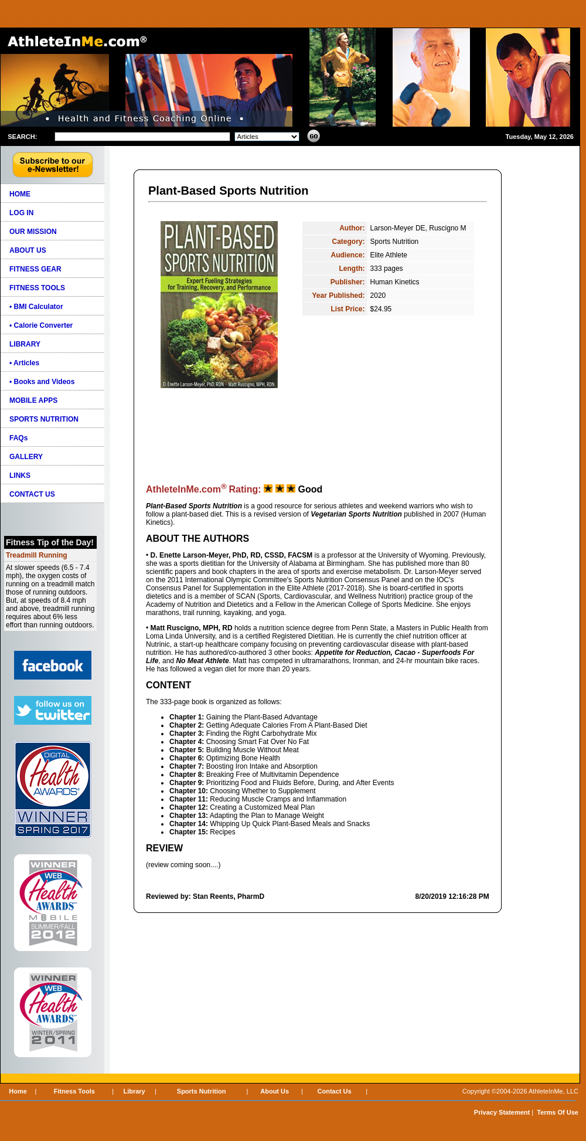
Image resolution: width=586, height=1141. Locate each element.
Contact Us (335, 1091)
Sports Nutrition (201, 1091)
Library (134, 1091)
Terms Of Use (557, 1112)
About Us (274, 1091)
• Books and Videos (41, 382)
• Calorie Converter (41, 325)
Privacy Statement (502, 1112)
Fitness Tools (74, 1091)
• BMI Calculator (36, 307)
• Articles (24, 363)
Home (18, 1091)
